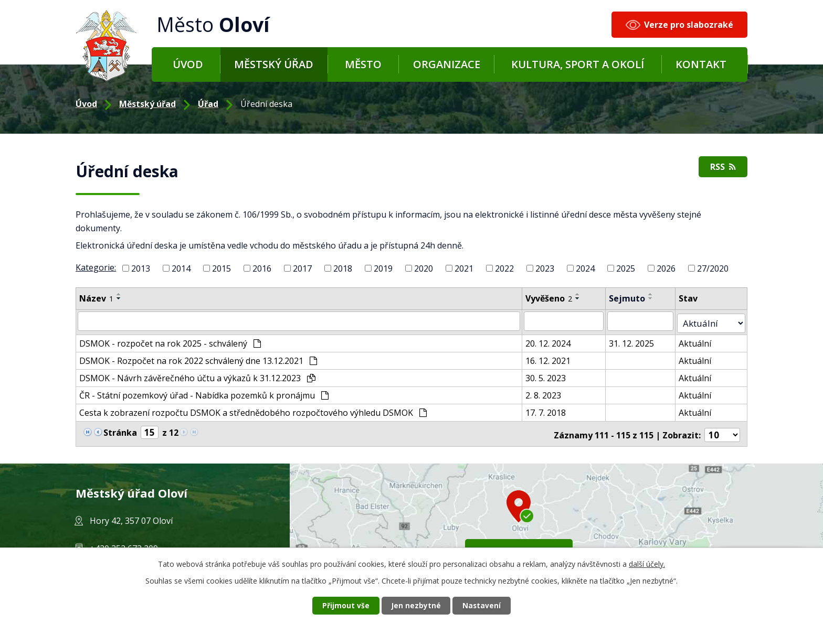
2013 (140, 268)
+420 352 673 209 (124, 542)
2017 (302, 268)
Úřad (208, 104)
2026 (666, 268)
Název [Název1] (96, 298)
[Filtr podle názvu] (301, 320)
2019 (383, 268)
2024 (585, 268)
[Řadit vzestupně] (119, 294)
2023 (544, 268)
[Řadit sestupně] (119, 298)
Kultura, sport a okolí (577, 64)
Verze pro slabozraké (688, 24)
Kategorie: (96, 267)
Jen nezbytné (416, 605)
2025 (625, 268)
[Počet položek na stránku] (723, 429)
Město (363, 64)
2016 (261, 268)
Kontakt (701, 64)
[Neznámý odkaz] (87, 427)
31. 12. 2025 (636, 340)
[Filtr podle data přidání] (568, 320)
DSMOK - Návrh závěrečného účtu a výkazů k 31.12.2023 (197, 374)
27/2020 (713, 268)
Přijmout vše (343, 605)
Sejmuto (632, 298)
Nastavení (484, 605)
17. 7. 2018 (550, 409)
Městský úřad (273, 64)
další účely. (647, 563)
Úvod (188, 64)
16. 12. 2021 (552, 357)
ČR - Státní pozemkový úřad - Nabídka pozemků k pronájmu (204, 391)
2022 (504, 268)
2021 (464, 268)
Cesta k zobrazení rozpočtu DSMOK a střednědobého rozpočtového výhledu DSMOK (253, 409)
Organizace (446, 64)
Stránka (120, 428)
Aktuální (700, 340)
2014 (181, 268)
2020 (423, 268)
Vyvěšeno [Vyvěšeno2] (553, 298)
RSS (722, 168)
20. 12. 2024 (552, 340)
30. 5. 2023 (550, 374)
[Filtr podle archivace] (645, 320)
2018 (342, 268)
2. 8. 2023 (547, 391)
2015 (221, 268)
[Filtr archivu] (714, 320)
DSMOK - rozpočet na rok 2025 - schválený (170, 340)
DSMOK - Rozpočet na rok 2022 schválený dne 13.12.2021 (198, 357)
